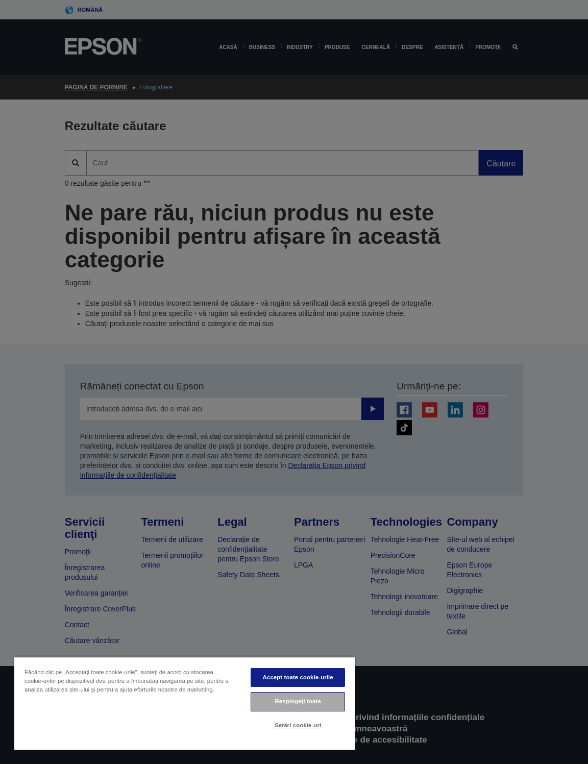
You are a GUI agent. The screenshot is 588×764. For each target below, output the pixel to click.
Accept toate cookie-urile (298, 677)
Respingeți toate (298, 701)
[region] (184, 703)
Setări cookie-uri (298, 725)
